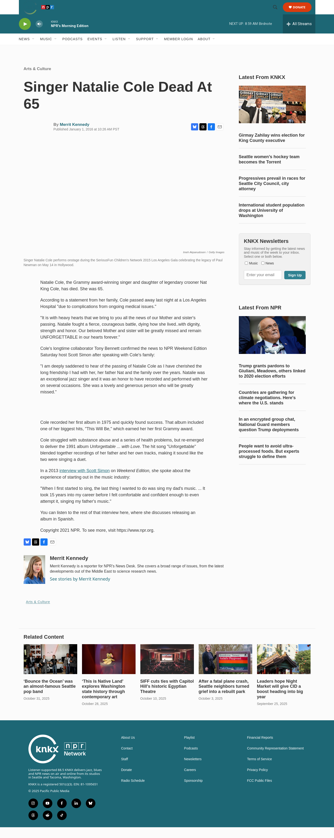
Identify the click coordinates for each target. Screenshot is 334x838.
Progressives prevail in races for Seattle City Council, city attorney (272, 194)
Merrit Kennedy (74, 135)
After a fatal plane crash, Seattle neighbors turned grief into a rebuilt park (224, 697)
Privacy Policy (257, 780)
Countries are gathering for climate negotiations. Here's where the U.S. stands (267, 408)
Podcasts (72, 50)
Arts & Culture (37, 79)
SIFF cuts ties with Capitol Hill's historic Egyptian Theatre (167, 697)
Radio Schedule (133, 791)
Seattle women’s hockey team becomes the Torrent (269, 170)
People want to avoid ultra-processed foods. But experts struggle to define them (269, 462)
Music (46, 50)
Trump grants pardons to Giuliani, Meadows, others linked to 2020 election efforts (272, 382)
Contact (127, 759)
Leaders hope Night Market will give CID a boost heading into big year (280, 700)
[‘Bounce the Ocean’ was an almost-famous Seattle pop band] (50, 670)
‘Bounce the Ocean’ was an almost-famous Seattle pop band (50, 697)
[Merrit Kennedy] (34, 580)
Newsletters (193, 770)
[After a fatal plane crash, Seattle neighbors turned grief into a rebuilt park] (225, 670)
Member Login (178, 50)
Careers (190, 780)
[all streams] (299, 34)
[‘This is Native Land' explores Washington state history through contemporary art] (109, 670)
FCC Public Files (259, 791)
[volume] (39, 34)
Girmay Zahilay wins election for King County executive (272, 149)
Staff (124, 770)
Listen (119, 50)
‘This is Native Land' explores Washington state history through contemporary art (103, 700)
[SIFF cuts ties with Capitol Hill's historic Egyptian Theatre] (167, 670)
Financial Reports (260, 748)
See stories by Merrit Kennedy (80, 589)
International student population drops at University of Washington (272, 221)
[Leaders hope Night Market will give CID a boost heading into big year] (284, 670)
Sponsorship (193, 791)
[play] (25, 35)
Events (95, 50)
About (204, 50)
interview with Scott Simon (85, 481)
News (24, 50)
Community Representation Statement (275, 759)
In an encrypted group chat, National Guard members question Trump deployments (269, 435)
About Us (128, 748)
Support (145, 50)
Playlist (189, 748)
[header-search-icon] (277, 13)
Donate (302, 13)
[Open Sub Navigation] (33, 50)
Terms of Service (259, 770)
